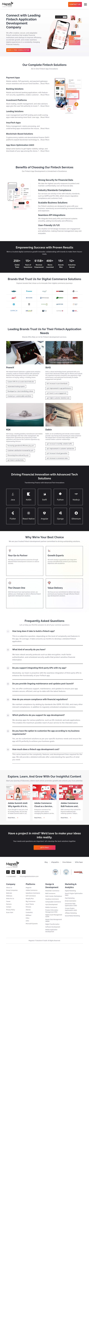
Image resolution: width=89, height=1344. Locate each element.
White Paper (79, 862)
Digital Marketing (70, 891)
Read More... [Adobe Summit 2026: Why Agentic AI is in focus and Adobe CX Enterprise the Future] (12, 817)
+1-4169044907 (11, 876)
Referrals (9, 893)
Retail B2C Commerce (52, 891)
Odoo (27, 918)
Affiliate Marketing (71, 913)
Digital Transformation (52, 924)
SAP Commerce (31, 896)
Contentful (29, 912)
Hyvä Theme (30, 904)
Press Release (66, 862)
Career (8, 901)
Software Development (52, 927)
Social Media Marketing (72, 916)
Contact (8, 907)
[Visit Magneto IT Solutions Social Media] (8, 872)
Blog (46, 862)
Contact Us (75, 4)
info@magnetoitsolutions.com (29, 876)
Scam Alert (9, 912)
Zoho (27, 921)
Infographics (55, 862)
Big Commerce (30, 901)
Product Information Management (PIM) (51, 911)
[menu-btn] (85, 4)
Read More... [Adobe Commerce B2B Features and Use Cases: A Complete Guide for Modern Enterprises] (65, 817)
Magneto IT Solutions (35, 940)
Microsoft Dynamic (32, 923)
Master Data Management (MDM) (53, 920)
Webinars (9, 896)
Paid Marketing (69, 898)
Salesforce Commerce (33, 893)
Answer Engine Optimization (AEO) (71, 909)
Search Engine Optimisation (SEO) (74, 894)
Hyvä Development (51, 904)
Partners (9, 904)
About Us (9, 887)
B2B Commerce (50, 893)
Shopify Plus (30, 898)
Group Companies (12, 890)
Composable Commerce (53, 902)
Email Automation (70, 901)
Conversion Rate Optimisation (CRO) (71, 904)
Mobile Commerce (51, 907)
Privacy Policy (10, 910)
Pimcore (28, 907)
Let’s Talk (44, 847)
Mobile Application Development (51, 930)
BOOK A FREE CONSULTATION (18, 50)
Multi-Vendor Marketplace (53, 896)
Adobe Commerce (31, 890)
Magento (28, 887)
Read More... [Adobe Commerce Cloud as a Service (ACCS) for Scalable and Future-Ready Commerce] (38, 817)
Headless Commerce (52, 899)
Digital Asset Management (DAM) (53, 915)
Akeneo (28, 910)
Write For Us (10, 898)
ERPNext (28, 915)
